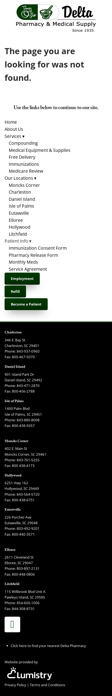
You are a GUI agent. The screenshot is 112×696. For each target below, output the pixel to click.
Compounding (23, 143)
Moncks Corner (24, 185)
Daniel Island (22, 199)
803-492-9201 (28, 528)
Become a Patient (26, 304)
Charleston (20, 192)
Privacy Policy (15, 684)
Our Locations (20, 178)
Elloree (16, 220)
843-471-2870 (28, 385)
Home (11, 122)
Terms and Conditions (47, 684)
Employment (22, 278)
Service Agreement (28, 269)
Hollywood (19, 227)
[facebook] (12, 624)
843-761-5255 (28, 459)
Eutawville (19, 213)
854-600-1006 (28, 602)
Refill (15, 291)
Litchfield (18, 234)
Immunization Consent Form (38, 248)
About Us (14, 129)
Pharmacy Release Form (33, 255)
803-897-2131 (28, 568)
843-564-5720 (28, 494)
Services (15, 136)
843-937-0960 (28, 351)
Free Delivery (22, 157)
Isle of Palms (21, 206)
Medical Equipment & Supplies (39, 150)
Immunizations (24, 164)
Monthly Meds (23, 262)
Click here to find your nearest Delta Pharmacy (48, 645)
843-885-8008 (28, 419)
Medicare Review (26, 171)
